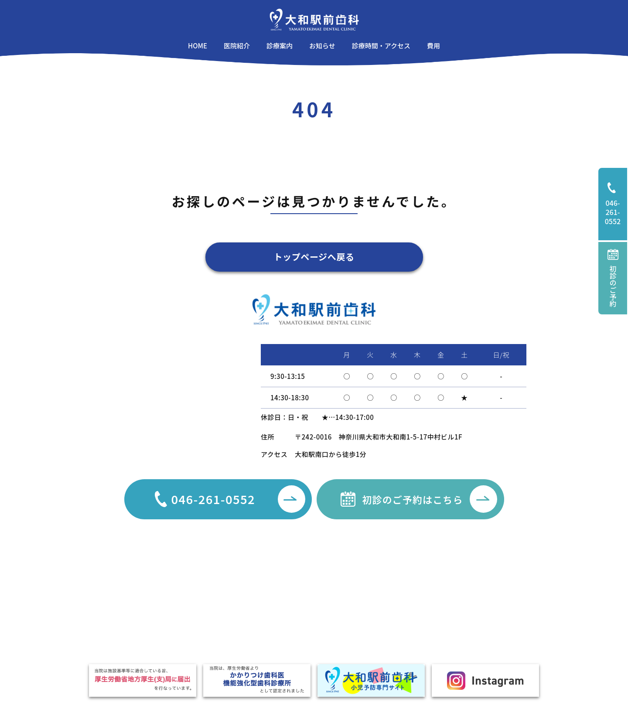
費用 (221, 628)
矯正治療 (290, 627)
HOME (179, 578)
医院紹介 (228, 591)
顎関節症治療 (350, 611)
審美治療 (343, 595)
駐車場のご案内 (237, 603)
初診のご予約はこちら (429, 499)
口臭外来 (416, 611)
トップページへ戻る (314, 256)
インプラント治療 (356, 627)
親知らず (416, 595)
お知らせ (180, 591)
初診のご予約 (613, 278)
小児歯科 (290, 643)
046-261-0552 (616, 204)
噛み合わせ (346, 643)
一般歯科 (290, 595)
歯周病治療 (293, 611)
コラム (177, 603)
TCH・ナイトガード (431, 627)
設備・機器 (231, 615)
